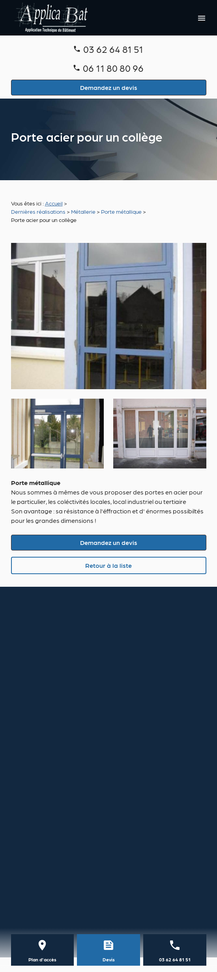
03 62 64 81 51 (113, 48)
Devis (109, 959)
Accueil (54, 203)
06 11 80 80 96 (113, 67)
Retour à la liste (108, 565)
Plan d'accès (42, 959)
